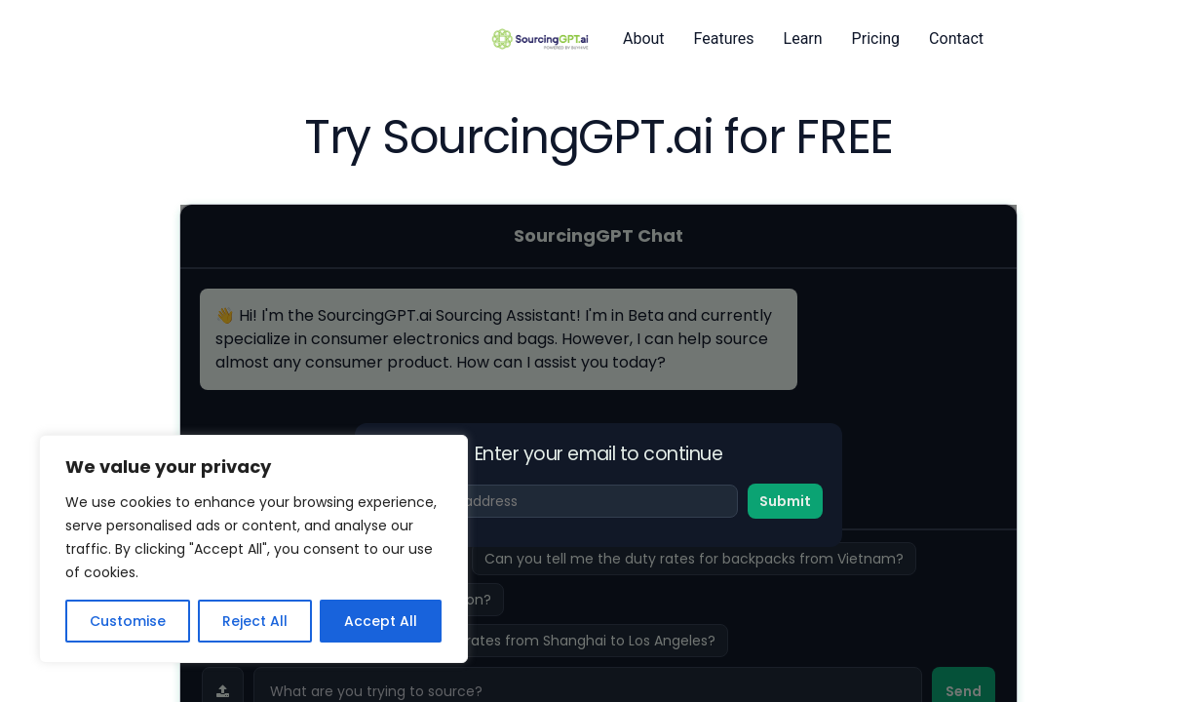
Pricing (876, 38)
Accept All (380, 621)
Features (724, 38)
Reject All (255, 621)
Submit (785, 501)
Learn (803, 38)
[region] (253, 549)
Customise (128, 621)
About (644, 38)
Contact (956, 38)
